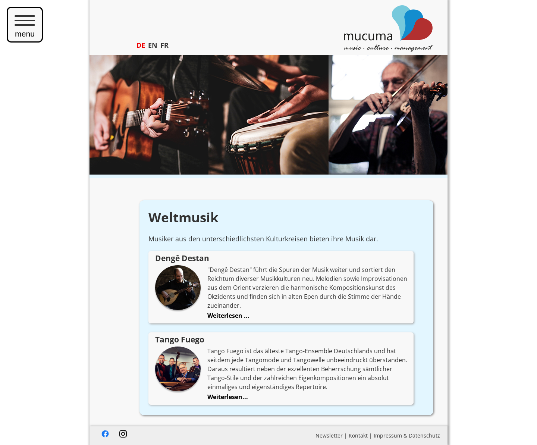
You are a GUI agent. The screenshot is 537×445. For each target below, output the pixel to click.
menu (25, 24)
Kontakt (358, 435)
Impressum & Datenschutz (407, 435)
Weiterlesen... (227, 397)
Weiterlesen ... (228, 315)
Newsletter (329, 435)
